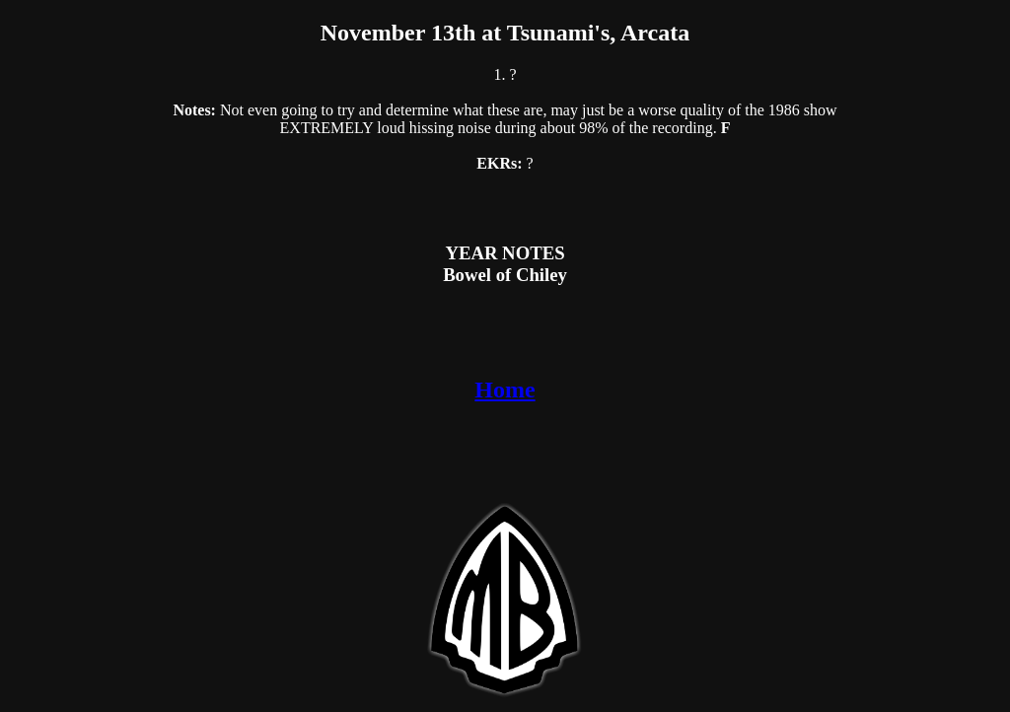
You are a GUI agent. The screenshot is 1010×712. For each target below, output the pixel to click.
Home (504, 389)
